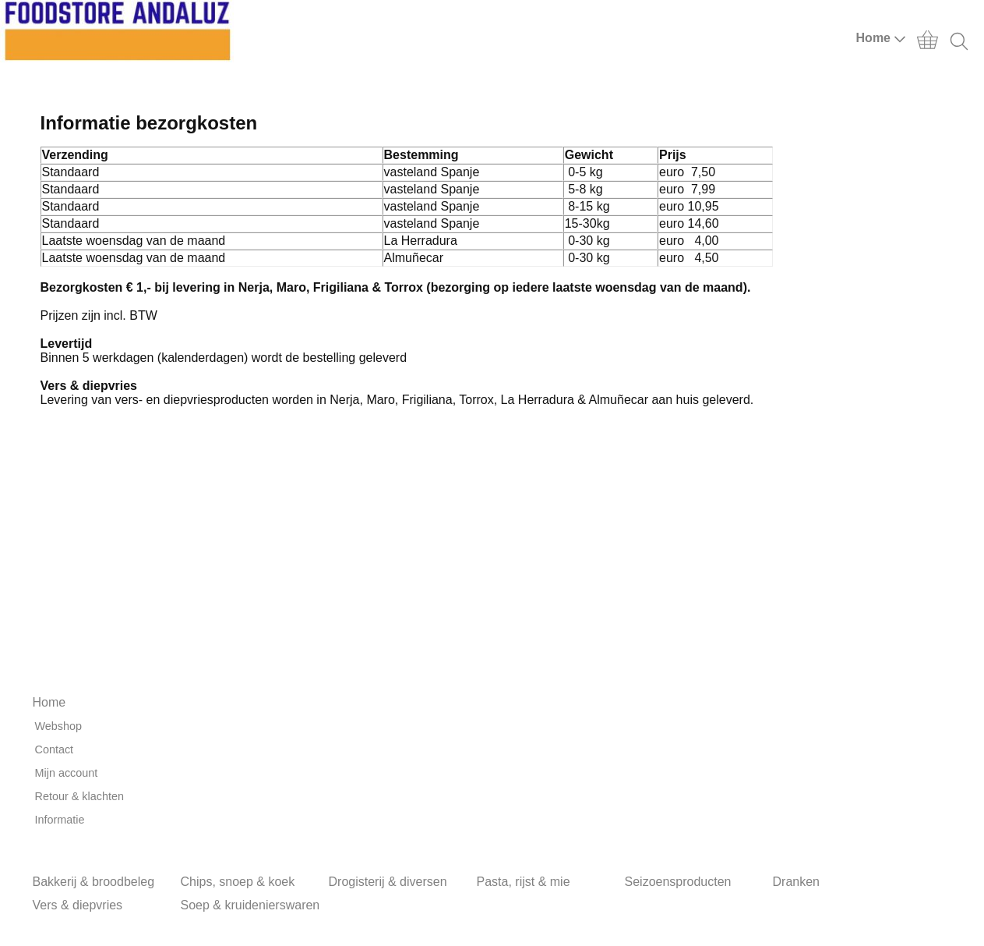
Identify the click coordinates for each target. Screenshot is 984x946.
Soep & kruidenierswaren (250, 905)
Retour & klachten (79, 796)
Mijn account (66, 773)
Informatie (60, 819)
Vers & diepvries (78, 905)
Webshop (59, 726)
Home (881, 38)
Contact (54, 749)
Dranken (796, 881)
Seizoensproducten (678, 881)
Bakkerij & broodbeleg (94, 881)
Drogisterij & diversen (388, 881)
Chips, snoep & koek (238, 881)
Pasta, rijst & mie (523, 881)
